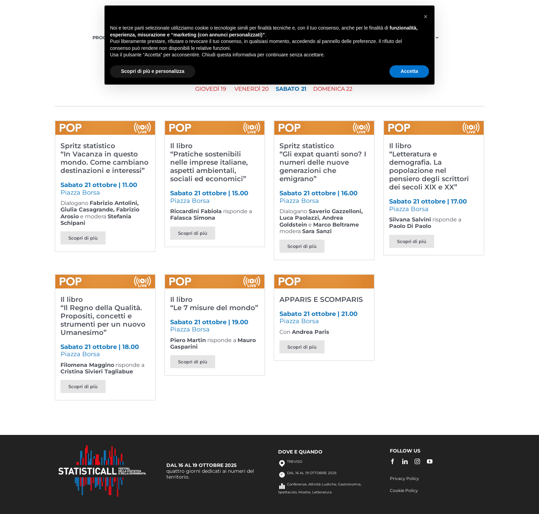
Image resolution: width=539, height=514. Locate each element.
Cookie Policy (404, 490)
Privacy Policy (404, 478)
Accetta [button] (409, 71)
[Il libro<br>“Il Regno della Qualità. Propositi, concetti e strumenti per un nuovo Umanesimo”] (105, 278)
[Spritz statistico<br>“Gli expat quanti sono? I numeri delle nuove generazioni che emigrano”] (324, 124)
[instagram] (417, 461)
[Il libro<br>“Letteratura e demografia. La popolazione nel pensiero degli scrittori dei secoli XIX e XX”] (434, 124)
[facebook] (392, 461)
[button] (425, 16)
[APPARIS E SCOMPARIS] (324, 278)
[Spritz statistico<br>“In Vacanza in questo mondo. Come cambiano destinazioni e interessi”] (105, 124)
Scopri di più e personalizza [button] (152, 71)
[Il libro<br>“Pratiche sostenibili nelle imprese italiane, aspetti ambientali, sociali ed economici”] (215, 124)
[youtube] (429, 461)
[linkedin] (405, 461)
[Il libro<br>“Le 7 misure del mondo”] (215, 278)
